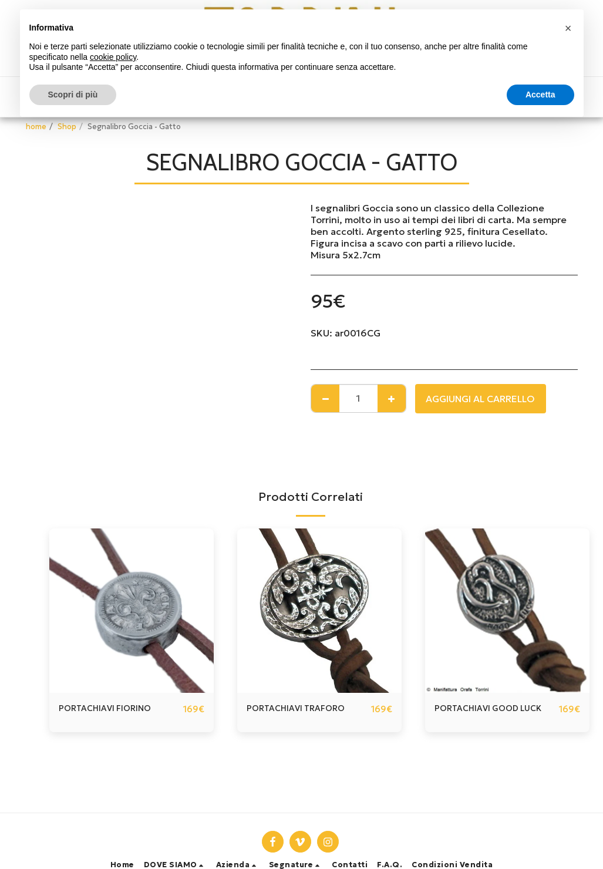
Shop (67, 127)
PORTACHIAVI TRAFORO (302, 709)
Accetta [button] (540, 94)
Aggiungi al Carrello (480, 399)
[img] (319, 610)
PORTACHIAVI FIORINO (110, 709)
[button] (175, 865)
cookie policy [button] (113, 57)
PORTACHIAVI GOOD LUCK (494, 709)
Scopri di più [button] (73, 94)
